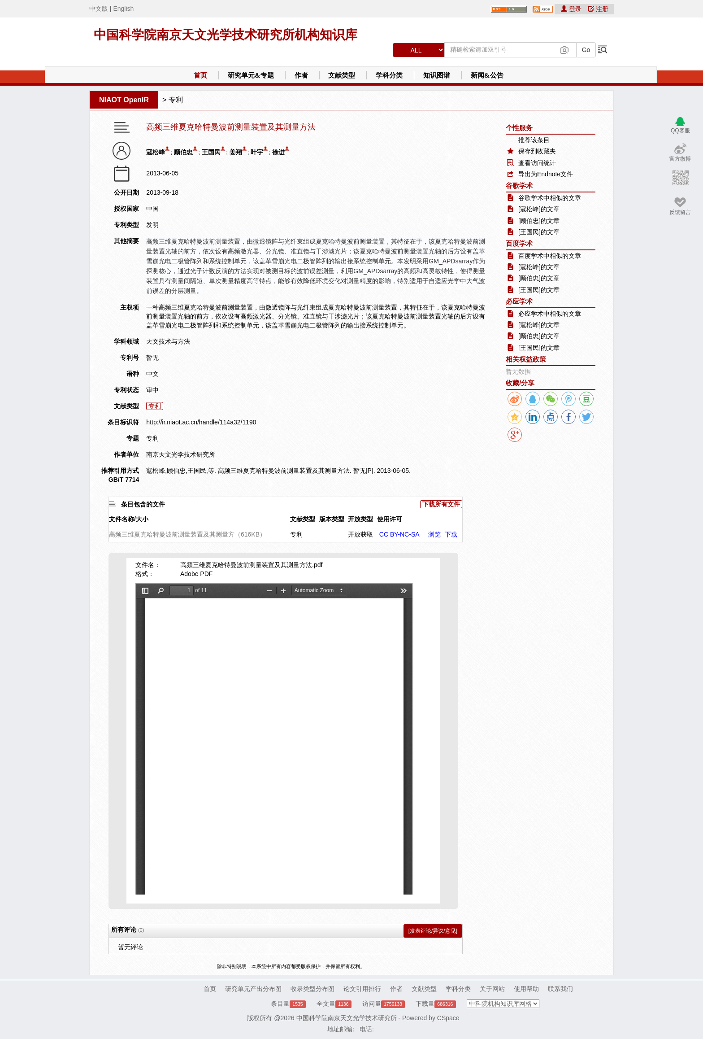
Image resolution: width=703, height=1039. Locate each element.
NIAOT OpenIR (124, 100)
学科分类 (389, 75)
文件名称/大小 (128, 519)
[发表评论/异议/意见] (432, 931)
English (123, 8)
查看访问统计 (537, 162)
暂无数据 (518, 371)
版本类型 (331, 519)
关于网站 (492, 988)
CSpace (448, 1018)
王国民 (211, 152)
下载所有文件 (441, 504)
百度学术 (519, 243)
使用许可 (389, 519)
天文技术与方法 (168, 341)
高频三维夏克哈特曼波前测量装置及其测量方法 (231, 127)
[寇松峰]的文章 (539, 209)
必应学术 (519, 301)
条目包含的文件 (143, 504)
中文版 (98, 8)
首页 (200, 75)
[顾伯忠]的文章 (539, 220)
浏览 (434, 534)
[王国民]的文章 (539, 232)
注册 (598, 9)
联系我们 (560, 988)
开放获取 (360, 534)
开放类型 (360, 519)
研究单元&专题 (251, 75)
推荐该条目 (534, 140)
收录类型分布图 (312, 988)
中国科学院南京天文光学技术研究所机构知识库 (225, 35)
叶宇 (257, 152)
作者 (301, 75)
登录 (572, 9)
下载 (451, 534)
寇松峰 (155, 152)
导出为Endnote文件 (545, 174)
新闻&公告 (487, 75)
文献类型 (341, 75)
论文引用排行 (362, 988)
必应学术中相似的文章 (549, 313)
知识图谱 (436, 75)
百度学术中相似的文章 (549, 255)
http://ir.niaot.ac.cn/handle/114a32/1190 (201, 422)
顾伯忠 (183, 152)
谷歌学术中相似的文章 (549, 197)
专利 (176, 100)
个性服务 (519, 127)
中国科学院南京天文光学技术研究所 (346, 1018)
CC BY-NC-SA (399, 534)
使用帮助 (526, 988)
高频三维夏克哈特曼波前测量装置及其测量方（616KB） (187, 534)
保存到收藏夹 (537, 151)
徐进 (278, 152)
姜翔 (236, 152)
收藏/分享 (520, 383)
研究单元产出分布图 (253, 988)
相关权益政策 (526, 359)
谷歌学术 (519, 185)
